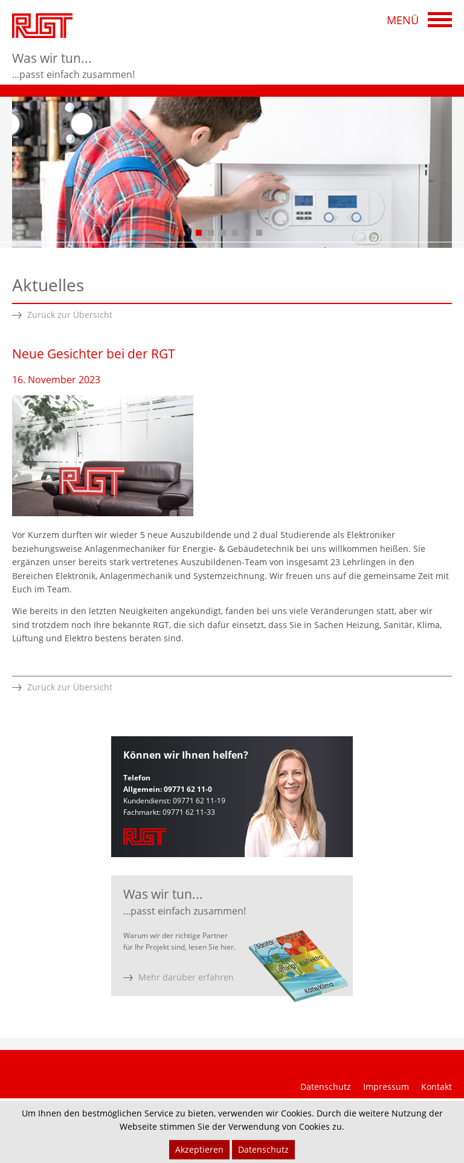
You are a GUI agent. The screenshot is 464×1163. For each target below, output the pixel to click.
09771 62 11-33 (189, 812)
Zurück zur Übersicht (69, 314)
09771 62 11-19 (199, 800)
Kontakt (436, 1086)
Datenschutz (325, 1086)
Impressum (386, 1086)
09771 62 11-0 (188, 789)
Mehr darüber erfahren (186, 977)
